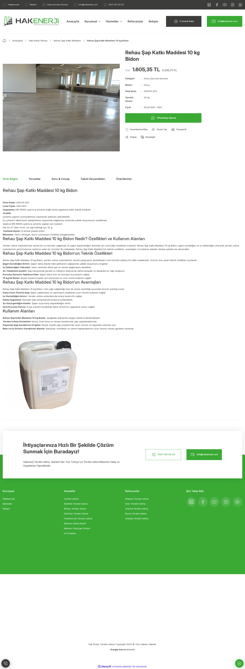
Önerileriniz (124, 179)
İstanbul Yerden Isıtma (137, 498)
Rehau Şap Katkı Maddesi (157, 78)
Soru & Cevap (61, 179)
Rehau (147, 84)
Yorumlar (35, 179)
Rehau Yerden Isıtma (75, 508)
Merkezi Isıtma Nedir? (75, 523)
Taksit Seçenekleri (92, 179)
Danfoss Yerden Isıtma (76, 513)
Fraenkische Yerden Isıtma (78, 518)
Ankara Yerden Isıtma (136, 508)
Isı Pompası (70, 533)
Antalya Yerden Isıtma (136, 518)
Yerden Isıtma (71, 498)
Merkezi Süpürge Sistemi (77, 528)
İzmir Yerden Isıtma (135, 503)
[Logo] (31, 21)
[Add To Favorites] (137, 129)
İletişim (6, 508)
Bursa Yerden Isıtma (135, 513)
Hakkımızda (9, 498)
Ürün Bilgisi (10, 179)
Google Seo (117, 649)
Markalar (7, 503)
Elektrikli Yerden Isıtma (76, 503)
